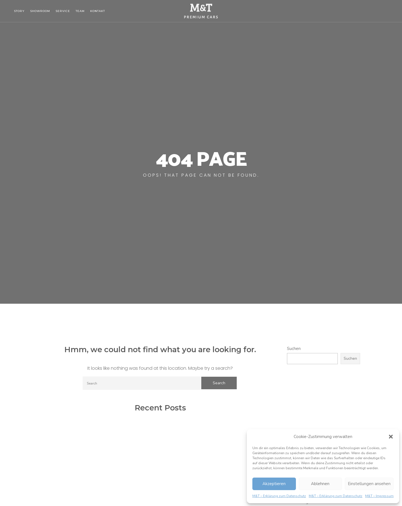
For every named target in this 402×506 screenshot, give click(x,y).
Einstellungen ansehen (369, 483)
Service (63, 11)
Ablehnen (320, 483)
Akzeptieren (274, 483)
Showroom (40, 11)
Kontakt (97, 11)
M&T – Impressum (379, 496)
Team (80, 11)
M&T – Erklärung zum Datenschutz (279, 496)
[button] (391, 436)
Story (19, 11)
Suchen (294, 348)
